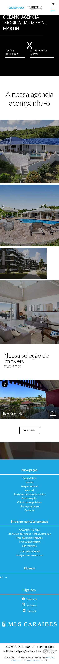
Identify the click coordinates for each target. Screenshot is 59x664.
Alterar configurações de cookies (23, 651)
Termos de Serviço (32, 660)
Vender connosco (11, 52)
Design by (49, 651)
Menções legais (45, 646)
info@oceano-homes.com (29, 555)
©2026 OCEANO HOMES (19, 646)
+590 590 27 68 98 (29, 551)
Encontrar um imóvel (39, 52)
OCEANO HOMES (29, 529)
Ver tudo (29, 430)
